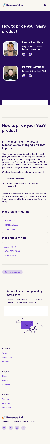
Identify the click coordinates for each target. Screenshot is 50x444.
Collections (7, 357)
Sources (5, 362)
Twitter (5, 399)
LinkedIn (6, 403)
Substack (6, 408)
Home (5, 376)
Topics (5, 353)
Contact (6, 385)
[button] (26, 5)
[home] (12, 5)
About (5, 380)
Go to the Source (12, 272)
